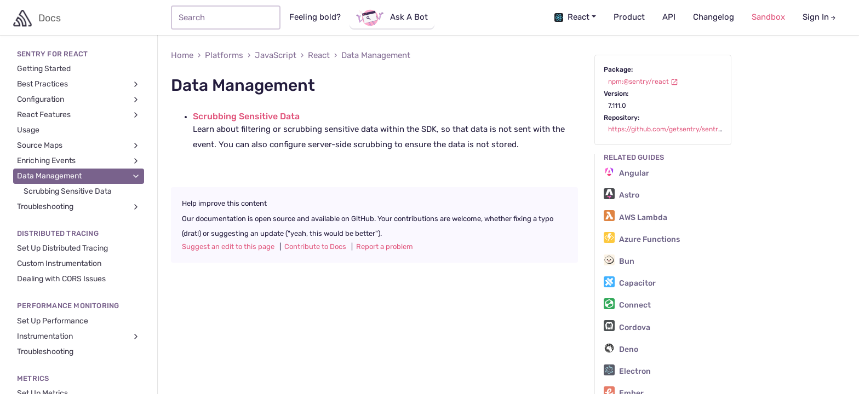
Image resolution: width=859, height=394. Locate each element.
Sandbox (768, 17)
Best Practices (78, 84)
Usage (28, 130)
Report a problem (384, 247)
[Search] (225, 17)
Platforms (224, 55)
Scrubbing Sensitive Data (68, 191)
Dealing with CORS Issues (61, 279)
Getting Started (44, 69)
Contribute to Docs (315, 247)
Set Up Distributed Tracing (62, 248)
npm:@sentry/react (643, 81)
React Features (78, 115)
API (668, 17)
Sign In (820, 17)
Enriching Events (78, 161)
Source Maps (78, 145)
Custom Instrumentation (59, 263)
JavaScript (275, 55)
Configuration (78, 100)
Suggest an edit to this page (228, 247)
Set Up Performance (52, 321)
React (319, 55)
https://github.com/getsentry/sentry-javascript (687, 129)
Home (182, 55)
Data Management (78, 176)
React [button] (571, 17)
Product (629, 17)
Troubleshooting (78, 207)
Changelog (713, 17)
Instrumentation (78, 336)
